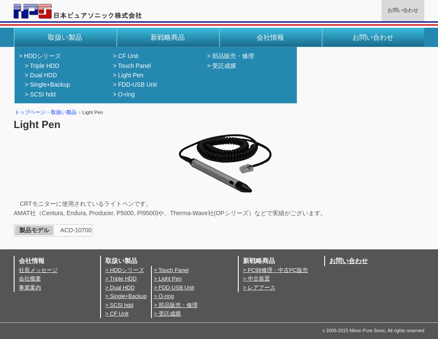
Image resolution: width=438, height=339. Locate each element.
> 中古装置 (256, 278)
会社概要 (30, 278)
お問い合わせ (403, 10)
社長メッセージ (38, 270)
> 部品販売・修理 (230, 56)
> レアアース (259, 287)
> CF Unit (126, 56)
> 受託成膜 (221, 65)
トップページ (30, 112)
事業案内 (30, 287)
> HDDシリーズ (40, 56)
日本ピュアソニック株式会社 (78, 15)
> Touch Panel (132, 65)
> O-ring (124, 94)
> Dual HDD (41, 75)
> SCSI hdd (40, 94)
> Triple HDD (42, 65)
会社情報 (270, 37)
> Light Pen (128, 75)
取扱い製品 (64, 112)
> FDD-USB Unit (135, 84)
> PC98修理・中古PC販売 (275, 270)
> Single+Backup (47, 84)
